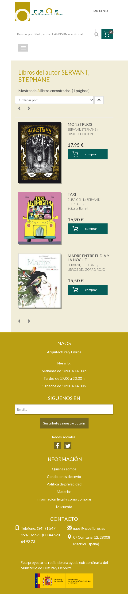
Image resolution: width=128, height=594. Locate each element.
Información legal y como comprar (64, 499)
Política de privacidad (64, 484)
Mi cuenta (64, 506)
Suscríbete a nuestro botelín (64, 423)
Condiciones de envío (64, 476)
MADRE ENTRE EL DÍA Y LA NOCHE (88, 257)
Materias (64, 491)
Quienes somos (64, 469)
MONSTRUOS (80, 124)
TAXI (72, 194)
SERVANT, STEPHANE (82, 129)
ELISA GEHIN (76, 200)
